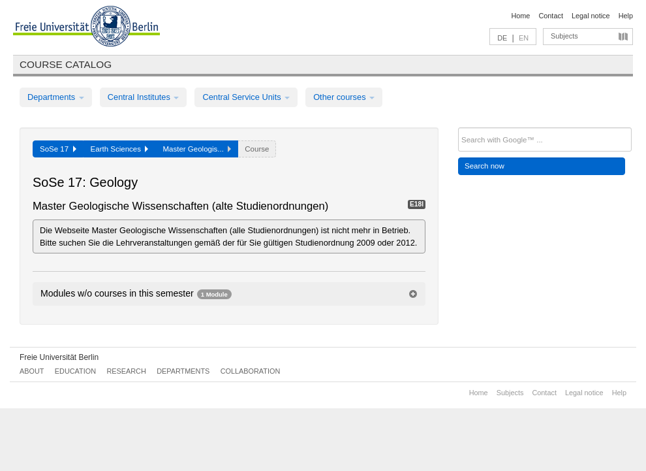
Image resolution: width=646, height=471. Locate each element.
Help (626, 16)
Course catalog (66, 64)
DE (502, 38)
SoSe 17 (58, 149)
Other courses (344, 97)
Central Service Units (246, 97)
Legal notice (591, 16)
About (32, 371)
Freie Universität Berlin (59, 357)
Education (75, 371)
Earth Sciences (120, 149)
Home (520, 16)
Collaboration (251, 371)
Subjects (564, 36)
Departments (55, 97)
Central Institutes (143, 97)
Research (126, 371)
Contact (550, 16)
